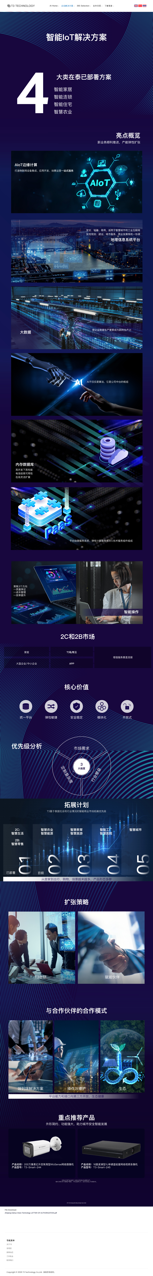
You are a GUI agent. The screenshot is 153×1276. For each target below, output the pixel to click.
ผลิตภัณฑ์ (144, 6)
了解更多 (109, 6)
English (136, 6)
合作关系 (97, 6)
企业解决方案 (68, 6)
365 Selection (84, 6)
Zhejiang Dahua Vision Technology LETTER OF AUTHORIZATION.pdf (31, 1213)
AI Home (54, 6)
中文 (141, 6)
